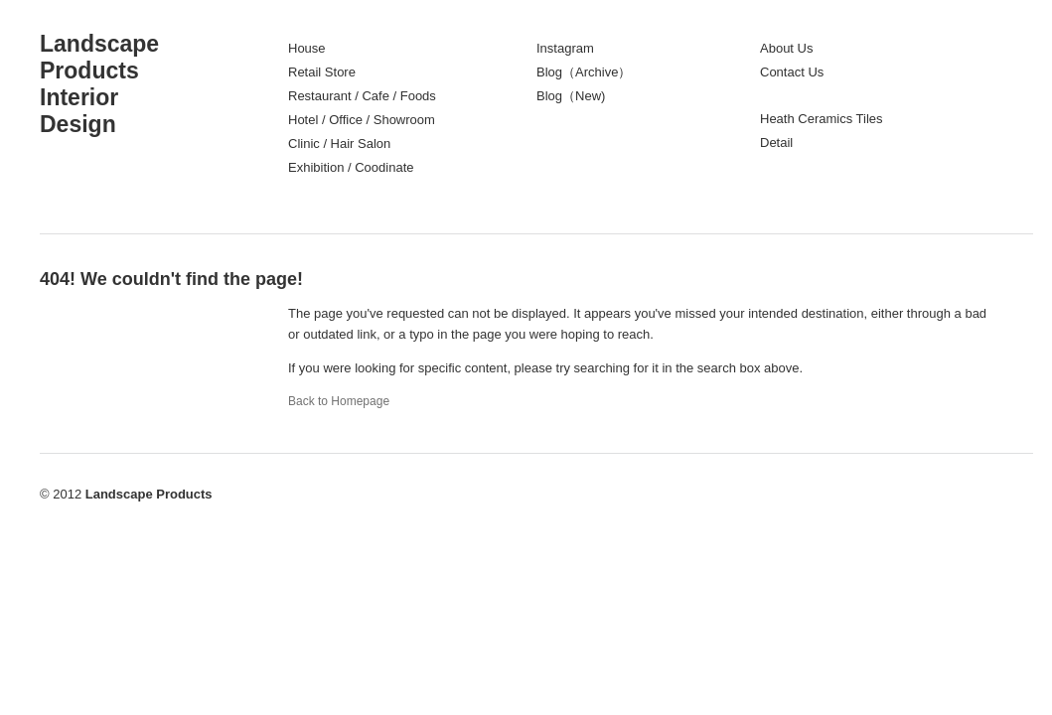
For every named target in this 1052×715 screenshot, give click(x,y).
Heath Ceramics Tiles (821, 118)
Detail (776, 142)
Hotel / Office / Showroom (361, 119)
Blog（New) (570, 95)
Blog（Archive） (583, 72)
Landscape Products (149, 494)
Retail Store (322, 72)
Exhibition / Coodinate (350, 167)
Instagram (565, 48)
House (307, 48)
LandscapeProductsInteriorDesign (99, 84)
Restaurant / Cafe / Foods (362, 95)
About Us (786, 48)
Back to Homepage (338, 401)
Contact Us (792, 72)
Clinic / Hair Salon (339, 143)
